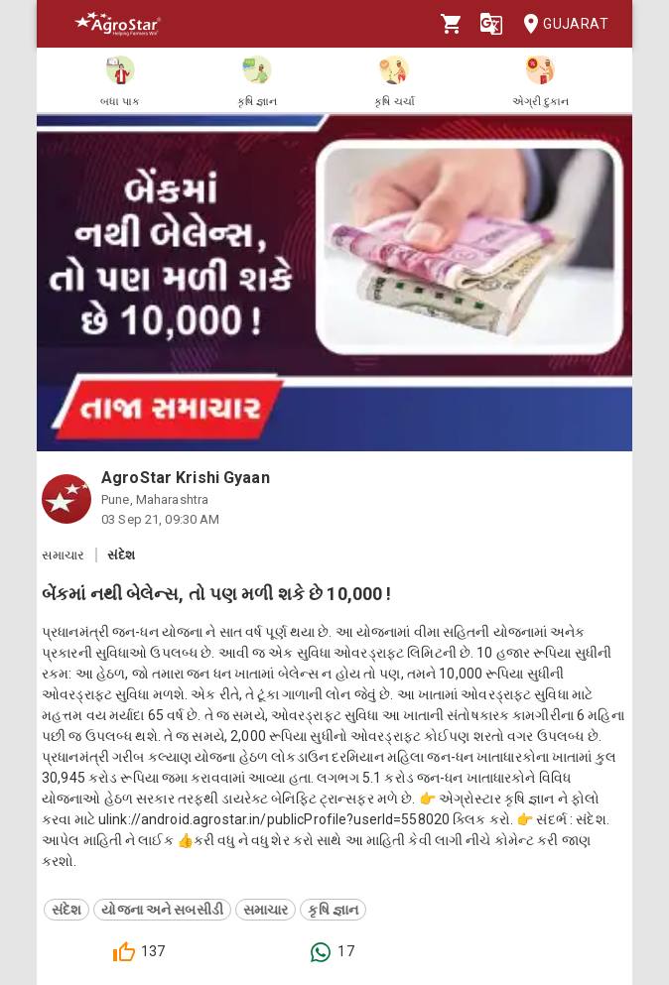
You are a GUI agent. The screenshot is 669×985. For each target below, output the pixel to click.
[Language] (491, 24)
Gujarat (559, 24)
